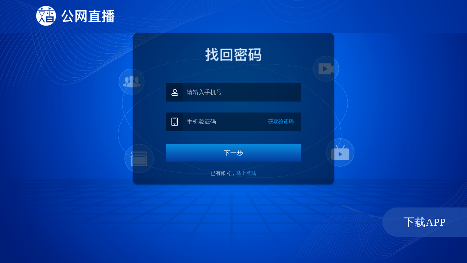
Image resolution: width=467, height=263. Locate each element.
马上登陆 (246, 173)
